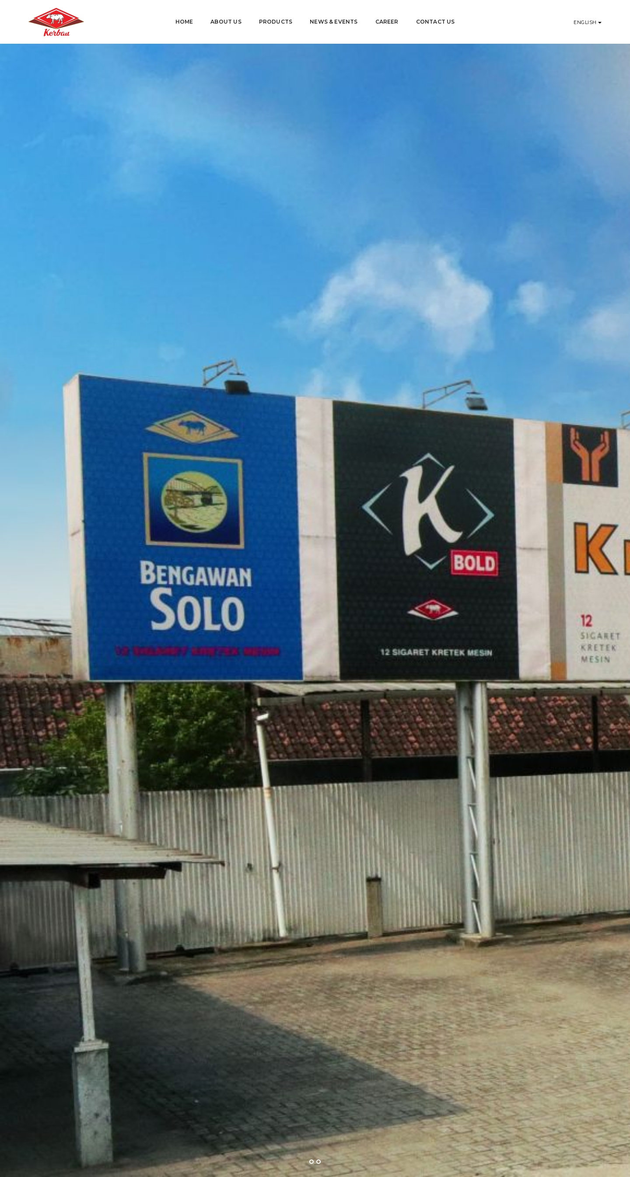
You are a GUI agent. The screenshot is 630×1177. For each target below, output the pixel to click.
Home (184, 21)
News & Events (333, 21)
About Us (225, 21)
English (586, 22)
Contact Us (435, 21)
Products (275, 21)
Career (387, 21)
